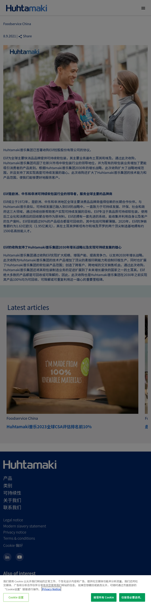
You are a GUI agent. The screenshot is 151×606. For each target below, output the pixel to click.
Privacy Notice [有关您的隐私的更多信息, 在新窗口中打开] (51, 589)
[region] (75, 590)
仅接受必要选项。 (132, 597)
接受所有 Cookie (104, 597)
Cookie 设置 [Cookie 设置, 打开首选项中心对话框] (16, 597)
